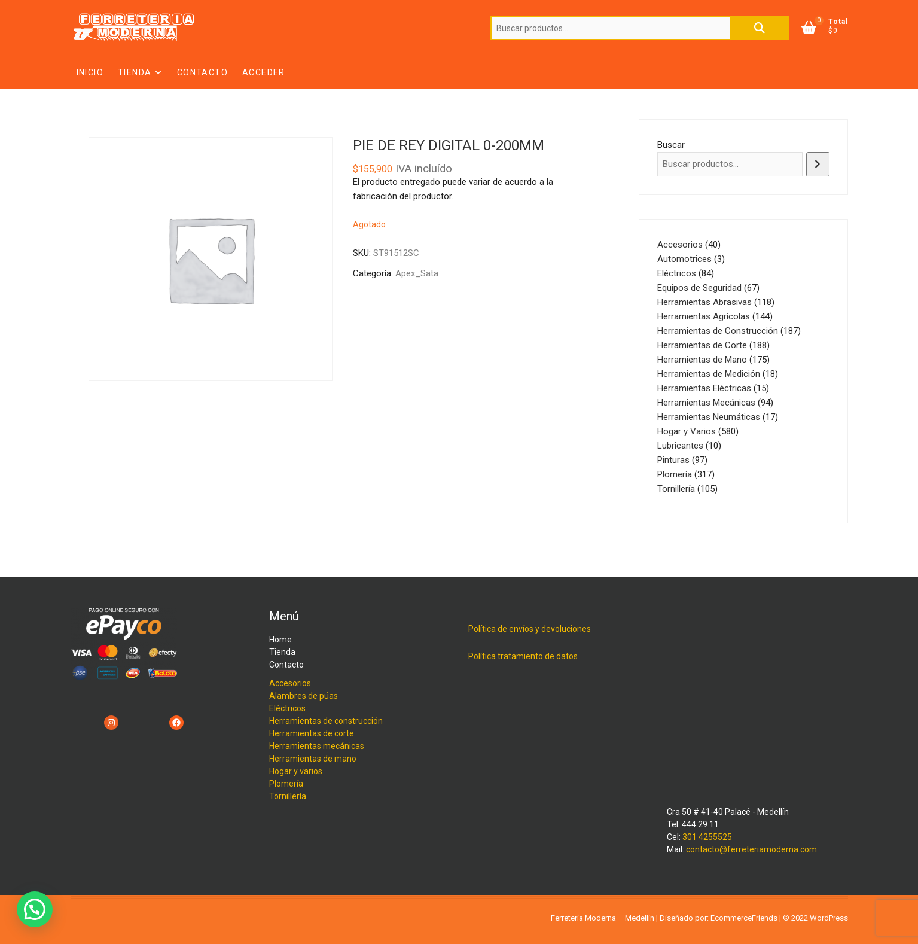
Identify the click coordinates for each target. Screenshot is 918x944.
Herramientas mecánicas (316, 746)
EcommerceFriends (743, 917)
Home (280, 639)
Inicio (90, 72)
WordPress (829, 917)
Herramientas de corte (311, 733)
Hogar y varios (295, 771)
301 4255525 (707, 837)
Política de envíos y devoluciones (529, 629)
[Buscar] (817, 164)
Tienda (134, 72)
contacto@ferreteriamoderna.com (751, 849)
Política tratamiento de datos (523, 656)
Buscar (759, 28)
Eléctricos (287, 708)
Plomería (286, 783)
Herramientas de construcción (326, 721)
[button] (35, 909)
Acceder (263, 72)
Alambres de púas (303, 696)
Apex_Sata (416, 273)
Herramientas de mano (312, 758)
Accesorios (290, 683)
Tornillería (287, 796)
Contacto (202, 72)
